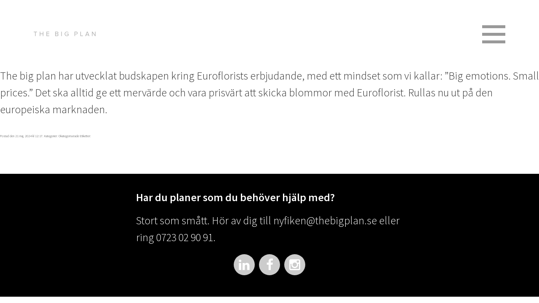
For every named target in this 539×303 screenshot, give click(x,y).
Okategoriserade (69, 136)
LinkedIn (244, 264)
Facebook (269, 264)
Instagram (294, 264)
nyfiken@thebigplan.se (325, 220)
